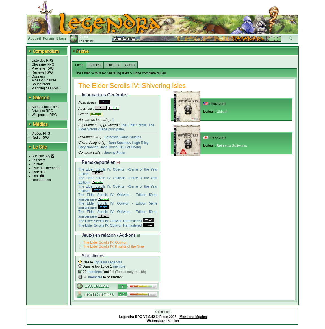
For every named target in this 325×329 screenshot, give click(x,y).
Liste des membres (46, 168)
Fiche (79, 65)
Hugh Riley (140, 143)
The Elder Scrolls (133, 125)
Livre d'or (39, 172)
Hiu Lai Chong (130, 147)
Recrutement (41, 180)
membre (119, 266)
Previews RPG (43, 68)
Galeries (113, 65)
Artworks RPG (42, 111)
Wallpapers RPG (44, 115)
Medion (173, 321)
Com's (130, 65)
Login (82, 41)
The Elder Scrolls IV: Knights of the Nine (113, 246)
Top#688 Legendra (108, 262)
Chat (35, 176)
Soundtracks (41, 84)
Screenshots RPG (45, 107)
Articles (94, 65)
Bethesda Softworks (232, 146)
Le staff (37, 164)
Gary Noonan (88, 147)
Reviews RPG (42, 72)
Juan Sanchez (119, 143)
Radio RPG (40, 137)
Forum (48, 38)
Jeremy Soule (114, 152)
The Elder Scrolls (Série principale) (116, 127)
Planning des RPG (46, 88)
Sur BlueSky (43, 156)
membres (95, 272)
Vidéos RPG (41, 134)
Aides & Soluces (44, 80)
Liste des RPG (42, 61)
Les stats (38, 160)
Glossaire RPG (43, 64)
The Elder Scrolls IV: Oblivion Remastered (116, 221)
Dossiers (38, 76)
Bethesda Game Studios (122, 137)
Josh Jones (109, 147)
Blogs (61, 38)
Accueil (34, 38)
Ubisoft (222, 112)
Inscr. (90, 41)
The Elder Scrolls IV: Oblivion (105, 242)
